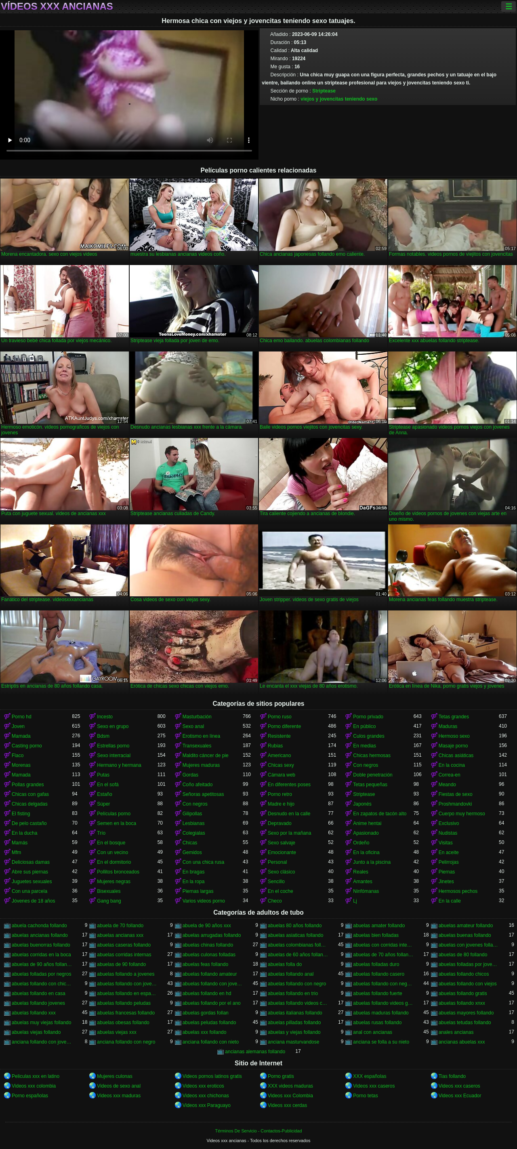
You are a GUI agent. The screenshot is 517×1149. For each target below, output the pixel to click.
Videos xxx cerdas (287, 1105)
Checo (275, 901)
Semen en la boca (116, 823)
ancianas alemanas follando (255, 1051)
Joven (18, 726)
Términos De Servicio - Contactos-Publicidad (258, 1130)
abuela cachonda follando (39, 925)
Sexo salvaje (281, 843)
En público (364, 726)
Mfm (16, 852)
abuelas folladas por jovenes (469, 964)
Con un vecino (112, 852)
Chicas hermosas (372, 755)
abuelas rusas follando (377, 1022)
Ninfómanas (366, 891)
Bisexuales (108, 891)
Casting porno (27, 746)
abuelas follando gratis (463, 993)
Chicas (190, 843)
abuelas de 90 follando (121, 964)
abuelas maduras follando (380, 1013)
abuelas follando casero (378, 974)
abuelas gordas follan (206, 1013)
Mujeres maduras (201, 765)
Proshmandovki (455, 804)
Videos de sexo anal (119, 1086)
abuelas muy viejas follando (41, 1022)
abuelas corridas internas (124, 955)
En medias (364, 746)
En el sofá (107, 784)
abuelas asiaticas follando (295, 935)
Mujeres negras (113, 881)
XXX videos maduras (290, 1086)
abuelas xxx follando (205, 1032)
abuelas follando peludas (124, 1003)
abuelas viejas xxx (116, 1032)
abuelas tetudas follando (465, 1022)
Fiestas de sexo (456, 794)
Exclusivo (449, 823)
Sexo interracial (113, 755)
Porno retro (280, 794)
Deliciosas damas (31, 862)
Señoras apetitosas (203, 794)
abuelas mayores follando (466, 1013)
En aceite (449, 852)
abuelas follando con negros (383, 984)
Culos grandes (368, 736)
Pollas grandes (28, 784)
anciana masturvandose (293, 1042)
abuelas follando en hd (207, 993)
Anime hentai (367, 823)
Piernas (447, 872)
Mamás (19, 843)
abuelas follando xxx (34, 1013)
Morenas (21, 765)
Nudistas (448, 833)
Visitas (446, 843)
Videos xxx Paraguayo (207, 1105)
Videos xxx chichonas (206, 1095)
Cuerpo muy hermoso (462, 814)
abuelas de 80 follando (463, 955)
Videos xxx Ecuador (460, 1095)
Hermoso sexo (454, 736)
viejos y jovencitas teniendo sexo (339, 99)
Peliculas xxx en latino (35, 1076)
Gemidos (192, 852)
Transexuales (197, 746)
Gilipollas (192, 814)
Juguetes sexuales (32, 881)
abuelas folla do (285, 964)
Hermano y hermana (119, 765)
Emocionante (282, 852)
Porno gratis (281, 1076)
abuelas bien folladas (376, 935)
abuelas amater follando (379, 925)
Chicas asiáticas (456, 755)
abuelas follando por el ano (212, 1003)
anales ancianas (456, 1032)
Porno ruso (280, 717)
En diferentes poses (289, 784)
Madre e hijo (281, 804)
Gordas (190, 775)
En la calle (450, 901)
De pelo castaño (29, 823)
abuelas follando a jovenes (125, 974)
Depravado (280, 823)
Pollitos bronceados (118, 872)
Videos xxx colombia (34, 1086)
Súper (103, 804)
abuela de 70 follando (120, 925)
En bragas (194, 872)
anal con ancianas (372, 1032)
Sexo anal (193, 726)
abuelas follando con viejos (468, 984)
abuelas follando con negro (297, 984)
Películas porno (113, 814)
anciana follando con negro (126, 1042)
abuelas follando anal (290, 974)
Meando (447, 784)
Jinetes (446, 881)
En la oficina (366, 852)
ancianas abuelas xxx (462, 1042)
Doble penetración (372, 775)
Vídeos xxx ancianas (57, 6)
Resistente (279, 736)
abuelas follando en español (127, 993)
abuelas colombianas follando (298, 945)
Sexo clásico (281, 872)
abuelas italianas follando (295, 1013)
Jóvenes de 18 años (33, 901)
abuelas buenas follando (465, 935)
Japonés (362, 804)
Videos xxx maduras (119, 1095)
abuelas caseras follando (124, 945)
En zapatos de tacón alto (379, 814)
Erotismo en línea (201, 736)
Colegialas (194, 833)
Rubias (275, 746)
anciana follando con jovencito (42, 1042)
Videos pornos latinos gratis (212, 1076)
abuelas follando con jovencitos (127, 984)
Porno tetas (365, 1095)
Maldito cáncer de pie (206, 755)
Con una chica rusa (203, 862)
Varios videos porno (204, 901)
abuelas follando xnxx (462, 1003)
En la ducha (24, 833)
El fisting (21, 814)
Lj (355, 901)
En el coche (280, 891)
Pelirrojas (449, 862)
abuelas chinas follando (208, 945)
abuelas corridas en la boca (41, 955)
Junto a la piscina (372, 862)
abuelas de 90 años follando (42, 964)
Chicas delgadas (30, 804)
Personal (277, 862)
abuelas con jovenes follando (469, 945)
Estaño (104, 794)
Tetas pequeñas (370, 784)
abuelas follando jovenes (38, 1003)
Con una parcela (29, 891)
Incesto (105, 717)
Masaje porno (453, 746)
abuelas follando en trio (293, 993)
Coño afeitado (198, 784)
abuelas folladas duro (376, 964)
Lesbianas (194, 823)
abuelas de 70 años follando (383, 955)
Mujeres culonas (114, 1076)
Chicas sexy (281, 765)
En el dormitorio (114, 862)
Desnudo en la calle (289, 814)
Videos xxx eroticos (203, 1086)
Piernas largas (198, 891)
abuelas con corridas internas (383, 945)
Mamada (21, 736)
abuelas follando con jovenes (213, 984)
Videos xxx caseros (374, 1086)
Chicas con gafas (30, 794)
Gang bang (109, 901)
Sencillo (276, 881)
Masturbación (197, 717)
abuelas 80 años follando (295, 925)
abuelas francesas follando (126, 1013)
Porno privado (368, 717)
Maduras (448, 726)
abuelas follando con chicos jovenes (42, 984)
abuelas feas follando (205, 964)
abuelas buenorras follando (41, 945)
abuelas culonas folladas (209, 955)
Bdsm (103, 736)
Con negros (365, 765)
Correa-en (449, 775)
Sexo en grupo (112, 726)
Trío (101, 833)
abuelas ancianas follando (40, 935)
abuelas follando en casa (38, 993)
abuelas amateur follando (466, 925)
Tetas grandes (454, 717)
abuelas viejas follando (36, 1032)
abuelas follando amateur (210, 974)
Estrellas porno (113, 746)
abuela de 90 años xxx (207, 925)
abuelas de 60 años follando (298, 955)
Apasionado (365, 833)
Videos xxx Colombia (290, 1095)
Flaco (17, 755)
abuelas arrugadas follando (212, 935)
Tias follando (452, 1076)
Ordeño (361, 843)
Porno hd (22, 717)
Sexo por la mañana (289, 833)
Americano (279, 755)
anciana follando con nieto (211, 1042)
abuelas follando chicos (464, 974)
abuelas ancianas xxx (120, 935)
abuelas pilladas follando (294, 1022)
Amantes (362, 881)
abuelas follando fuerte (377, 993)
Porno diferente (284, 726)
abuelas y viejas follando (294, 1032)
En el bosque (111, 843)
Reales (360, 872)
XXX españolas (369, 1076)
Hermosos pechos (458, 891)
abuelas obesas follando (123, 1022)
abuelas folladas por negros (41, 974)
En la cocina (452, 765)
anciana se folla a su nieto (381, 1042)
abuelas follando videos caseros (298, 1003)
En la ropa (194, 881)
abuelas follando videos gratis (383, 1003)
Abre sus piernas (30, 872)
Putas (103, 775)
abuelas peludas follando (209, 1022)
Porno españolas (30, 1095)
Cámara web (281, 775)
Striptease (324, 91)
